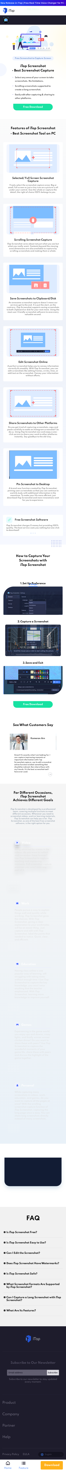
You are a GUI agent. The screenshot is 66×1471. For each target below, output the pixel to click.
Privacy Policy (11, 1454)
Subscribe (53, 1372)
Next (50, 774)
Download (51, 1465)
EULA (26, 1454)
